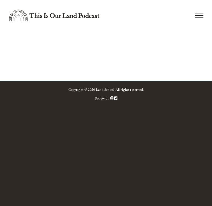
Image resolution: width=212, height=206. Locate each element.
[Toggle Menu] (199, 15)
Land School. (105, 90)
